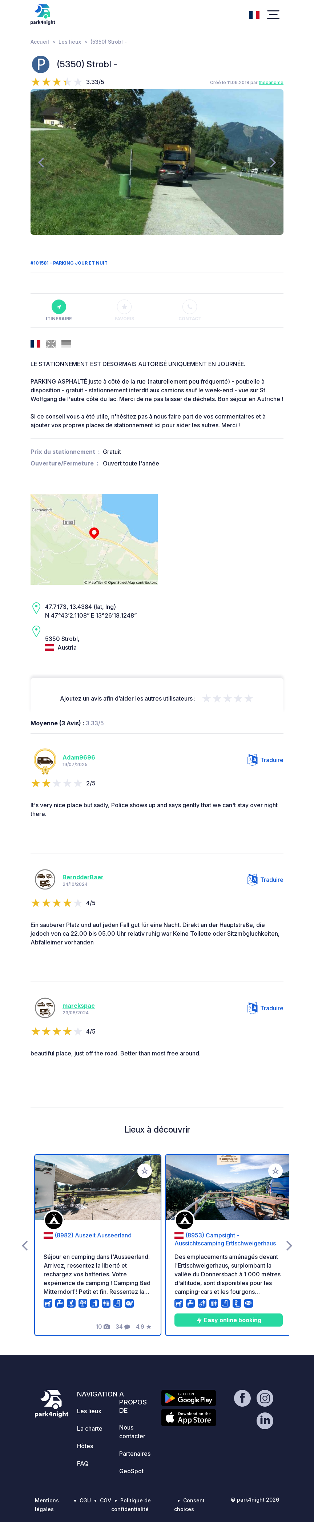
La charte (89, 1428)
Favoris (124, 310)
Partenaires (134, 1453)
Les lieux (70, 42)
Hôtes (85, 1446)
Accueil (40, 42)
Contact (189, 310)
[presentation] (41, 162)
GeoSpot (131, 1471)
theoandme (271, 82)
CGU (85, 1500)
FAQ (83, 1463)
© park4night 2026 (255, 1500)
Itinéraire (59, 310)
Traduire (265, 760)
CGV (105, 1500)
